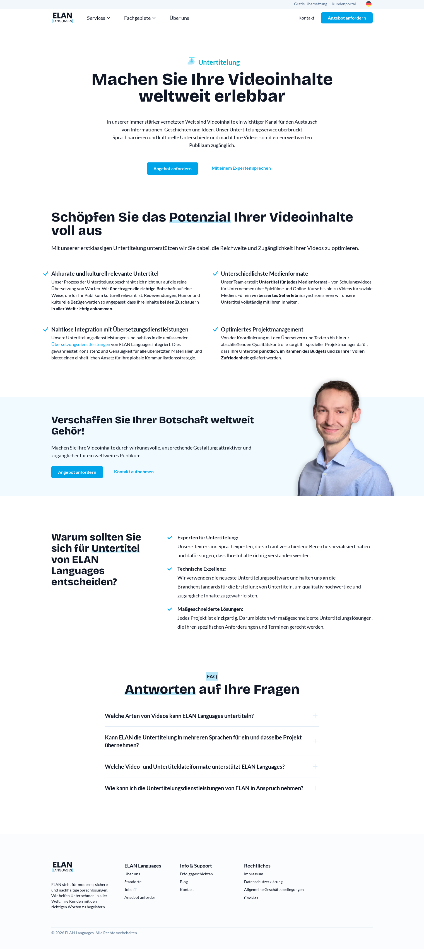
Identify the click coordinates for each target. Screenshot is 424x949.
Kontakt (306, 17)
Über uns (179, 18)
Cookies (251, 897)
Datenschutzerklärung (263, 881)
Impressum (253, 873)
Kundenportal (344, 3)
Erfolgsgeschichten (196, 873)
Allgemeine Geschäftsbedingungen (274, 889)
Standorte (132, 881)
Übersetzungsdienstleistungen (80, 344)
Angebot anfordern (347, 17)
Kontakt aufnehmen (134, 471)
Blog (184, 881)
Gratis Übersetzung (310, 3)
